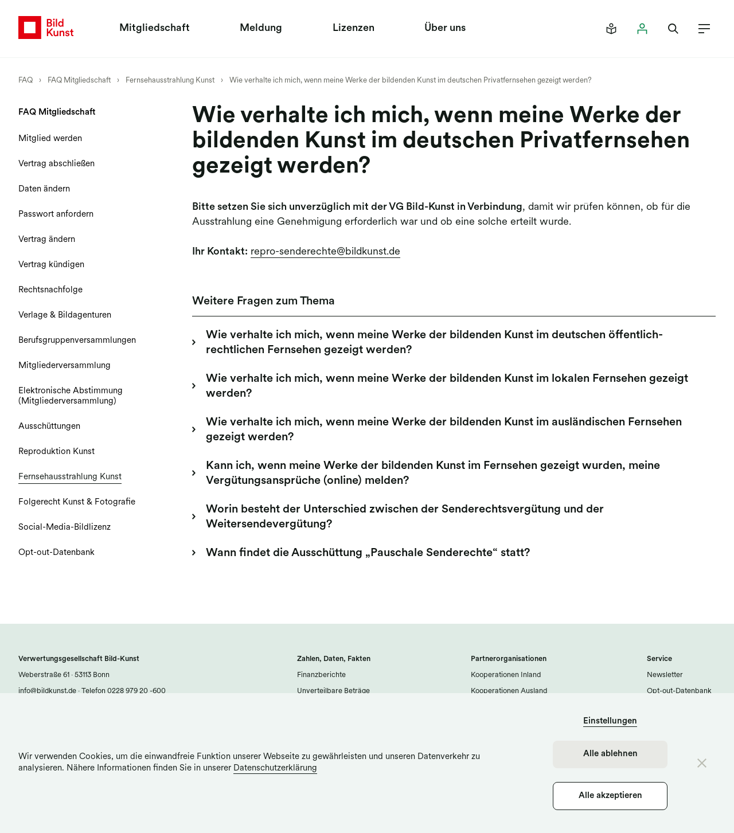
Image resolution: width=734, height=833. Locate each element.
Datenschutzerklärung (275, 768)
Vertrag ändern (46, 240)
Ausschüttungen (49, 427)
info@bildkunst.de (47, 691)
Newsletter (665, 675)
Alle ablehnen (610, 754)
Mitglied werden (50, 139)
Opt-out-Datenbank (56, 553)
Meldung (261, 28)
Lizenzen (353, 28)
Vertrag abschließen (56, 164)
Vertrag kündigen (51, 265)
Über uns (445, 28)
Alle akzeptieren (610, 796)
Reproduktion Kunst (56, 452)
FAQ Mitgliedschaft (79, 80)
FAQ (25, 80)
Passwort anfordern (55, 214)
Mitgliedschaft (154, 28)
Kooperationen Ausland (509, 691)
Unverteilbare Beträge (333, 691)
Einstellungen (610, 721)
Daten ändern (44, 189)
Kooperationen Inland (506, 675)
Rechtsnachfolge (50, 290)
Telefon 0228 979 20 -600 (123, 691)
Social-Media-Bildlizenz (64, 527)
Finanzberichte (321, 675)
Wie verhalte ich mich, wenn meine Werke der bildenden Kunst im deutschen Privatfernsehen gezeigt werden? (410, 80)
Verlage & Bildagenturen (64, 315)
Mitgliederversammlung (64, 366)
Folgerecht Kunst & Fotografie (76, 502)
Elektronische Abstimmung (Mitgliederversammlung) (70, 396)
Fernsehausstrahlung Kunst (170, 80)
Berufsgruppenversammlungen (77, 341)
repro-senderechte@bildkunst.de (325, 252)
